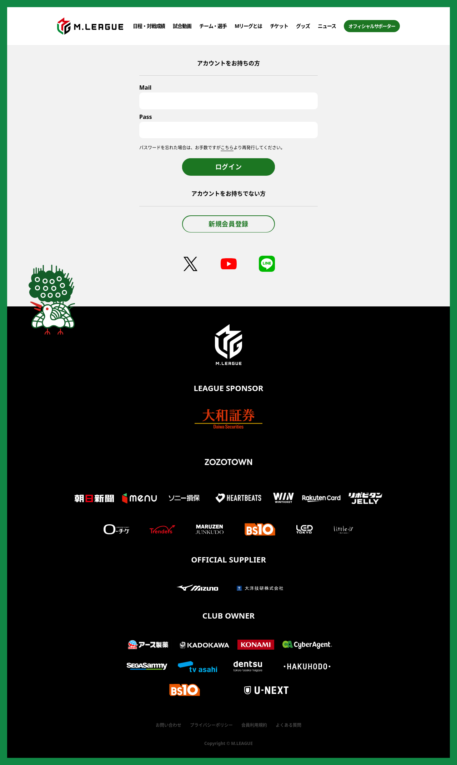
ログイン (228, 166)
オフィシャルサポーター (371, 26)
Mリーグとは (248, 25)
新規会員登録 (228, 224)
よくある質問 (288, 725)
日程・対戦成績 (149, 25)
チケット (279, 25)
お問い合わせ (168, 725)
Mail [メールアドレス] (145, 87)
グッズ (303, 25)
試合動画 (182, 25)
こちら (227, 148)
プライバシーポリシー (211, 725)
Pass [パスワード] (145, 117)
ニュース (327, 25)
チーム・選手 (213, 25)
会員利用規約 (254, 725)
